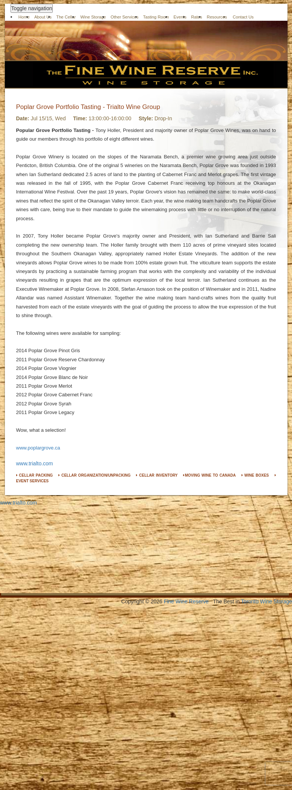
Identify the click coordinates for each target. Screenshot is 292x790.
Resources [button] (217, 17)
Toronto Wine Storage (266, 601)
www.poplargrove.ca (38, 448)
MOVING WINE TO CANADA (209, 475)
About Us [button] (43, 17)
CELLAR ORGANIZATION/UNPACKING (94, 475)
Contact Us (243, 17)
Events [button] (180, 17)
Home (24, 17)
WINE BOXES (255, 475)
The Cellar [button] (66, 17)
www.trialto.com (34, 463)
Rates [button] (196, 17)
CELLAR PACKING (34, 475)
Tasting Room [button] (156, 17)
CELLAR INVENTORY (156, 475)
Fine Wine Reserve (186, 601)
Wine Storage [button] (93, 17)
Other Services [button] (124, 17)
